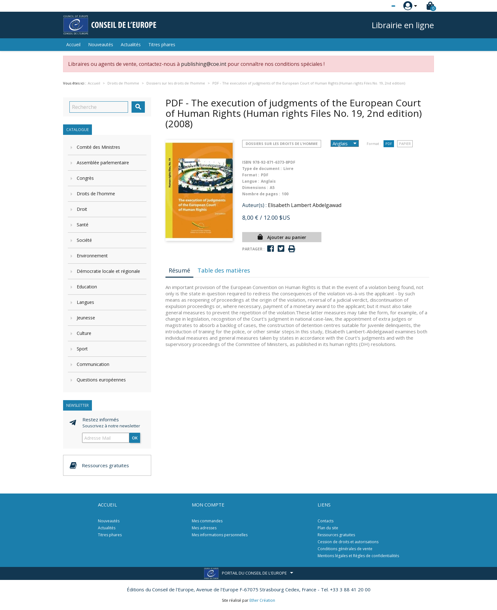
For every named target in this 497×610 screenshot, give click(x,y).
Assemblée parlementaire (103, 163)
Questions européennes (101, 380)
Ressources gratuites (336, 535)
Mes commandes (207, 521)
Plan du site (328, 528)
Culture (84, 333)
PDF (388, 143)
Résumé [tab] (179, 270)
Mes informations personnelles (220, 535)
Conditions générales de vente (345, 548)
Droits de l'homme (96, 194)
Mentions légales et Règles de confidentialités (358, 555)
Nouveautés (100, 44)
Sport (82, 349)
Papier (405, 143)
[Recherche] (98, 107)
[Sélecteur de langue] (380, 6)
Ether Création (262, 600)
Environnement (92, 256)
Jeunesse (86, 318)
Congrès (85, 178)
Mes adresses (204, 528)
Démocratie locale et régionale (108, 271)
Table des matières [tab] (223, 270)
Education (87, 287)
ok (135, 438)
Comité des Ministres (98, 147)
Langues (85, 302)
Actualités (131, 44)
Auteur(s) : (254, 205)
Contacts (325, 521)
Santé (82, 225)
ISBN (246, 162)
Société (84, 240)
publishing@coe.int (203, 63)
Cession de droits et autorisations (348, 541)
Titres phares (161, 44)
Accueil (73, 44)
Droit (82, 209)
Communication (93, 364)
